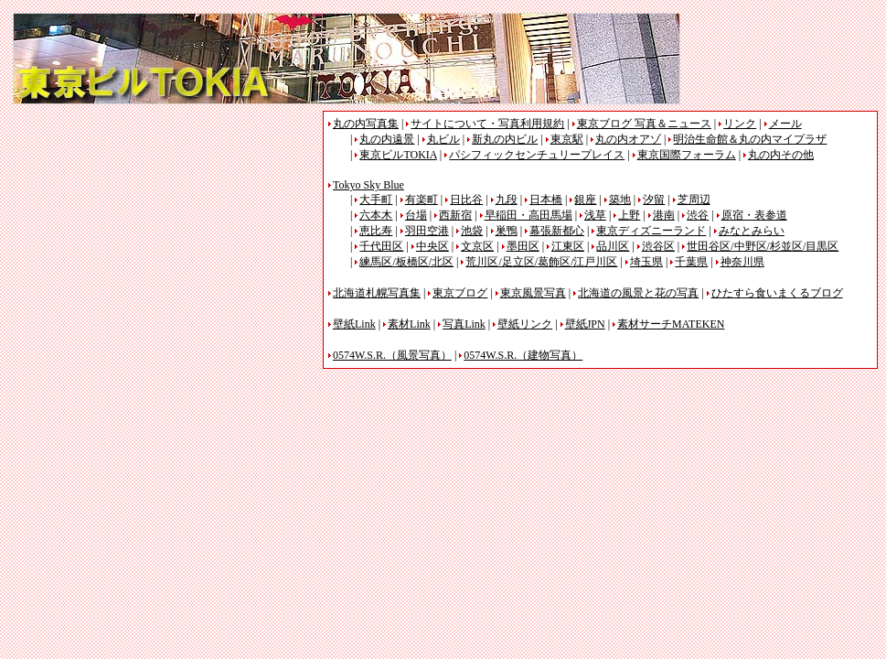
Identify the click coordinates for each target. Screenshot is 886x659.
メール (785, 123)
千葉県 (691, 261)
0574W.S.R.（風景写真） (392, 355)
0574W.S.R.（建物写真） (523, 355)
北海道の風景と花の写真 (638, 292)
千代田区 (381, 246)
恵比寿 (375, 230)
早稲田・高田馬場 (528, 215)
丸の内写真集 (366, 123)
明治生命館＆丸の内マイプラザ (750, 139)
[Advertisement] (166, 239)
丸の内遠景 (386, 139)
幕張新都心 (556, 230)
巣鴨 (507, 230)
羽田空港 (427, 230)
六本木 (375, 215)
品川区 (612, 246)
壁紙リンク (524, 324)
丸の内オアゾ (628, 139)
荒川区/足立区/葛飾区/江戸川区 (541, 261)
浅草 (595, 215)
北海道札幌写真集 (377, 292)
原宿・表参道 (754, 215)
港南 (664, 215)
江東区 (567, 246)
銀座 (585, 199)
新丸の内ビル (505, 139)
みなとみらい (752, 230)
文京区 (477, 246)
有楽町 (421, 199)
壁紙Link (354, 324)
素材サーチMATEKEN (670, 324)
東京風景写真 (533, 292)
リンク (739, 123)
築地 (620, 199)
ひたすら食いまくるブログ (777, 292)
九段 (507, 199)
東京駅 (566, 139)
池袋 (472, 230)
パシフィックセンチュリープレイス (536, 154)
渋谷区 (658, 246)
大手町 (375, 199)
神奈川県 (742, 261)
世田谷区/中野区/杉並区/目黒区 (762, 246)
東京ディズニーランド (651, 230)
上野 (629, 215)
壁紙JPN (585, 324)
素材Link (409, 324)
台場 (416, 215)
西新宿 (455, 215)
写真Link (464, 324)
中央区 (432, 246)
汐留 (654, 199)
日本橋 (545, 199)
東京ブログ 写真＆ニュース (644, 123)
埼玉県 (646, 261)
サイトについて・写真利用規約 (487, 123)
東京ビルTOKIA (397, 154)
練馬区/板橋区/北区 (406, 261)
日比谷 (466, 199)
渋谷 (698, 215)
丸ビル (443, 139)
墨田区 (523, 246)
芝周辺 (694, 199)
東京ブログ (459, 292)
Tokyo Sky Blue (368, 184)
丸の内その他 (781, 154)
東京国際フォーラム (686, 154)
